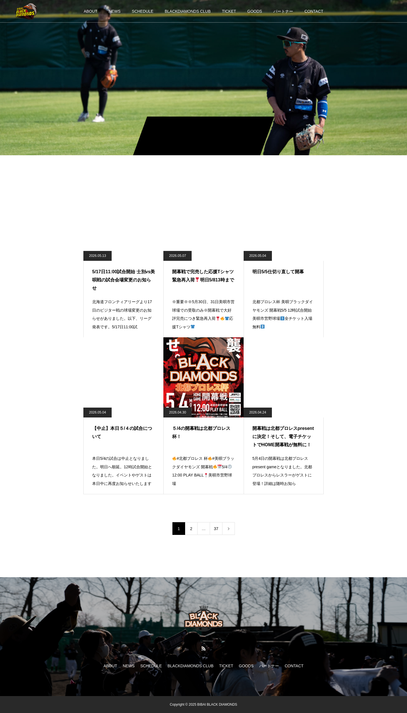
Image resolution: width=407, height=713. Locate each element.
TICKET (229, 11)
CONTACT (313, 11)
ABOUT (90, 11)
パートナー (283, 11)
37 (216, 528)
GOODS (254, 11)
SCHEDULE (142, 11)
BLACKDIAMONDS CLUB (188, 11)
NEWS (114, 11)
